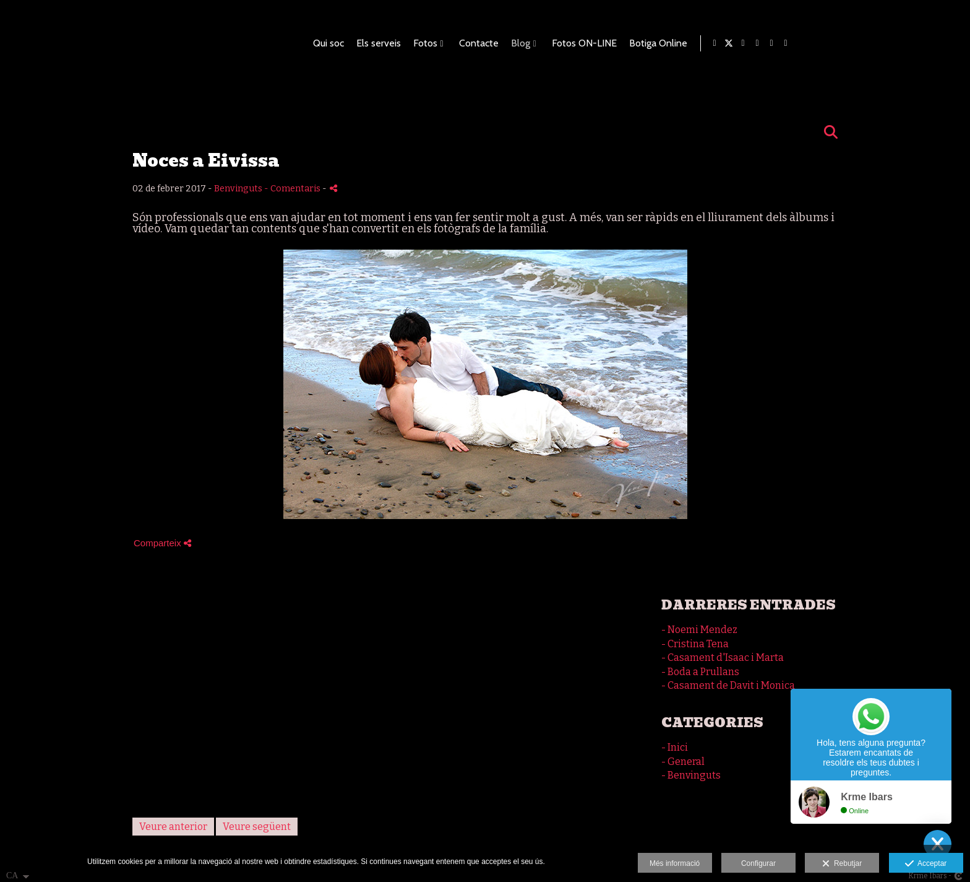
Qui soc (491, 43)
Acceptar (925, 864)
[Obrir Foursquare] (936, 43)
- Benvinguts (691, 775)
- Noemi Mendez (699, 629)
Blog (683, 43)
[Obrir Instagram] (951, 43)
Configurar (758, 863)
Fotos (588, 43)
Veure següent (257, 826)
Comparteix (162, 543)
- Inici (674, 747)
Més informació (675, 863)
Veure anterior (173, 826)
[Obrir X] (894, 43)
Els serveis (541, 43)
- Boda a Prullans (700, 672)
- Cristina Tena (695, 644)
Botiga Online (821, 43)
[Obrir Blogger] (908, 43)
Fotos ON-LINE (747, 43)
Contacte (641, 43)
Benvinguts (238, 188)
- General (683, 761)
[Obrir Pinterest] (922, 43)
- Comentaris (293, 188)
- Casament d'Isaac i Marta (722, 657)
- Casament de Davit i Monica (728, 685)
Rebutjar (842, 864)
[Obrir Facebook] (879, 43)
